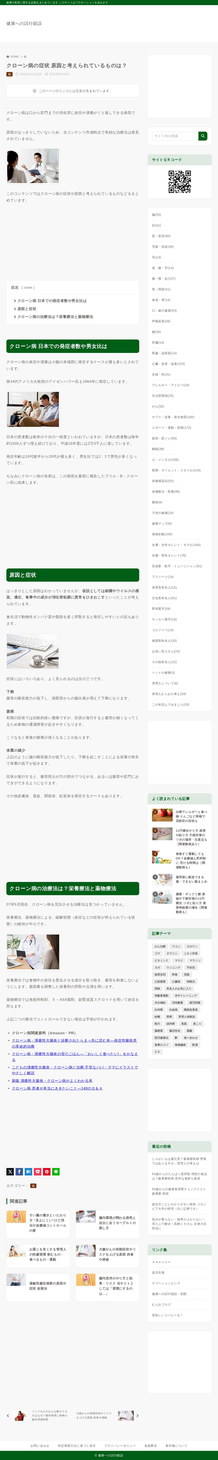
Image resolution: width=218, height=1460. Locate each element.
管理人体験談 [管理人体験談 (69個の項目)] (186, 1016)
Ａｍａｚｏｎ (161, 1262)
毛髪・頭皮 (163, 246)
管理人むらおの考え (169, 694)
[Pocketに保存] (37, 1171)
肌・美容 (161, 236)
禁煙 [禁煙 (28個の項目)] (169, 1016)
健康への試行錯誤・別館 (169, 1294)
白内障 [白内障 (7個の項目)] (159, 1009)
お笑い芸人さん (166, 651)
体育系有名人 (164, 587)
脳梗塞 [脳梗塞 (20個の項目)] (159, 1030)
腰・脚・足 (164, 278)
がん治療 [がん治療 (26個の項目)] (160, 946)
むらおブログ (161, 1304)
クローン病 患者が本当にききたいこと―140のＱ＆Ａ (57, 1088)
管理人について (165, 683)
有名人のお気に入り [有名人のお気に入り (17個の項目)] (178, 988)
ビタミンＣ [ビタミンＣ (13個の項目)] (161, 960)
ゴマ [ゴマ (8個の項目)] (157, 953)
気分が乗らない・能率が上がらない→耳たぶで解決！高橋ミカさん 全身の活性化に (179, 1224)
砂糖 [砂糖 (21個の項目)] (157, 1016)
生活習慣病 (163, 395)
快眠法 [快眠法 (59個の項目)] (191, 981)
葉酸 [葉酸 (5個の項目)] (189, 1030)
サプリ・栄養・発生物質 (173, 417)
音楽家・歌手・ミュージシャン (177, 566)
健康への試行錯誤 (24, 23)
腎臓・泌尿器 (164, 353)
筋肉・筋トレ (164, 438)
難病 (157, 502)
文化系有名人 (164, 598)
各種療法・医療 (166, 491)
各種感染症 (163, 481)
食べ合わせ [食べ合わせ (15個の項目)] (191, 1037)
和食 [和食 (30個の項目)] (175, 974)
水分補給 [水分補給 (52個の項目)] (160, 1002)
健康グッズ (162, 523)
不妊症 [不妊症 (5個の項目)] (191, 967)
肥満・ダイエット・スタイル (176, 470)
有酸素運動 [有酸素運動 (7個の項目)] (161, 995)
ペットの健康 (163, 672)
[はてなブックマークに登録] (28, 1171)
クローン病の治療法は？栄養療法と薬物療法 (55, 317)
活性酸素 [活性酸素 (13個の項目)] (177, 1002)
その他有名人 (164, 662)
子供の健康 (163, 513)
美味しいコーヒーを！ (168, 1315)
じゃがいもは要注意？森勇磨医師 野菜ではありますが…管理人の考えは (179, 1161)
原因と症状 (26, 309)
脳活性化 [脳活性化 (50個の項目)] (174, 1030)
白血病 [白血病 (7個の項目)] (173, 1009)
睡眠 (158, 449)
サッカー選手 (164, 619)
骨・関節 (161, 289)
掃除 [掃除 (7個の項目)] (157, 988)
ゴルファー (163, 630)
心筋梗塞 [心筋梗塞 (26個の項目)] (160, 981)
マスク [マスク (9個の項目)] (179, 960)
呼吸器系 (161, 321)
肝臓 (158, 342)
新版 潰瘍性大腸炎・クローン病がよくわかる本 (52, 1081)
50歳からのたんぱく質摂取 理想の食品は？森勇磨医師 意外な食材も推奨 (179, 1176)
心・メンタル (165, 459)
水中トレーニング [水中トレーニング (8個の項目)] (186, 995)
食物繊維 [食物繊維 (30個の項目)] (180, 1044)
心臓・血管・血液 (168, 363)
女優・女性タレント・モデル (176, 545)
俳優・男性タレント (169, 555)
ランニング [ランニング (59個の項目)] (173, 967)
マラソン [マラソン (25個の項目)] (195, 960)
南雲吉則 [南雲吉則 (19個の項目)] (160, 974)
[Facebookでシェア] (19, 1171)
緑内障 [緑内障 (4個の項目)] (170, 1023)
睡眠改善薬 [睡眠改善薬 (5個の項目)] (191, 1009)
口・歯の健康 (164, 310)
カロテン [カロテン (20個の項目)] (192, 946)
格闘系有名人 (164, 640)
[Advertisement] (72, 241)
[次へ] (106, 1415)
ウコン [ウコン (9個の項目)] (176, 946)
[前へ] (39, 1415)
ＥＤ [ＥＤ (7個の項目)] (157, 1051)
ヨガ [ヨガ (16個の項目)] (157, 967)
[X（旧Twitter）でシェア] (10, 1171)
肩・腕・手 (163, 268)
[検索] (202, 136)
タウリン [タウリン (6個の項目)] (172, 953)
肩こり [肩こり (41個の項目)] (197, 1023)
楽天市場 (158, 1272)
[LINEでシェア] (56, 1171)
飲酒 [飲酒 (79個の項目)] (195, 1044)
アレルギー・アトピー (170, 385)
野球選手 (161, 608)
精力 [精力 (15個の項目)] (157, 1023)
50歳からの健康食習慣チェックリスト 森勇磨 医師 (179, 1191)
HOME (12, 56)
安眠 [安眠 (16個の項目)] (186, 974)
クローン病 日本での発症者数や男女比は (52, 301)
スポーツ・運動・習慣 (171, 427)
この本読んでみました (170, 704)
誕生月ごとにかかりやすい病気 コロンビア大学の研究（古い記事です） (179, 1206)
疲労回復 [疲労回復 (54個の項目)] (195, 1002)
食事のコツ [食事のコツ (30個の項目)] (161, 1044)
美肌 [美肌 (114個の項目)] (184, 1023)
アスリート (163, 576)
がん (158, 406)
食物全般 (162, 534)
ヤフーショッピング (166, 1283)
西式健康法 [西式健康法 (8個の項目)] (161, 1037)
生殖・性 (161, 374)
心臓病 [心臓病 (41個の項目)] (176, 981)
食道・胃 (161, 300)
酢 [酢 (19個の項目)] (176, 1037)
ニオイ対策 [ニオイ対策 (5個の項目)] (191, 953)
